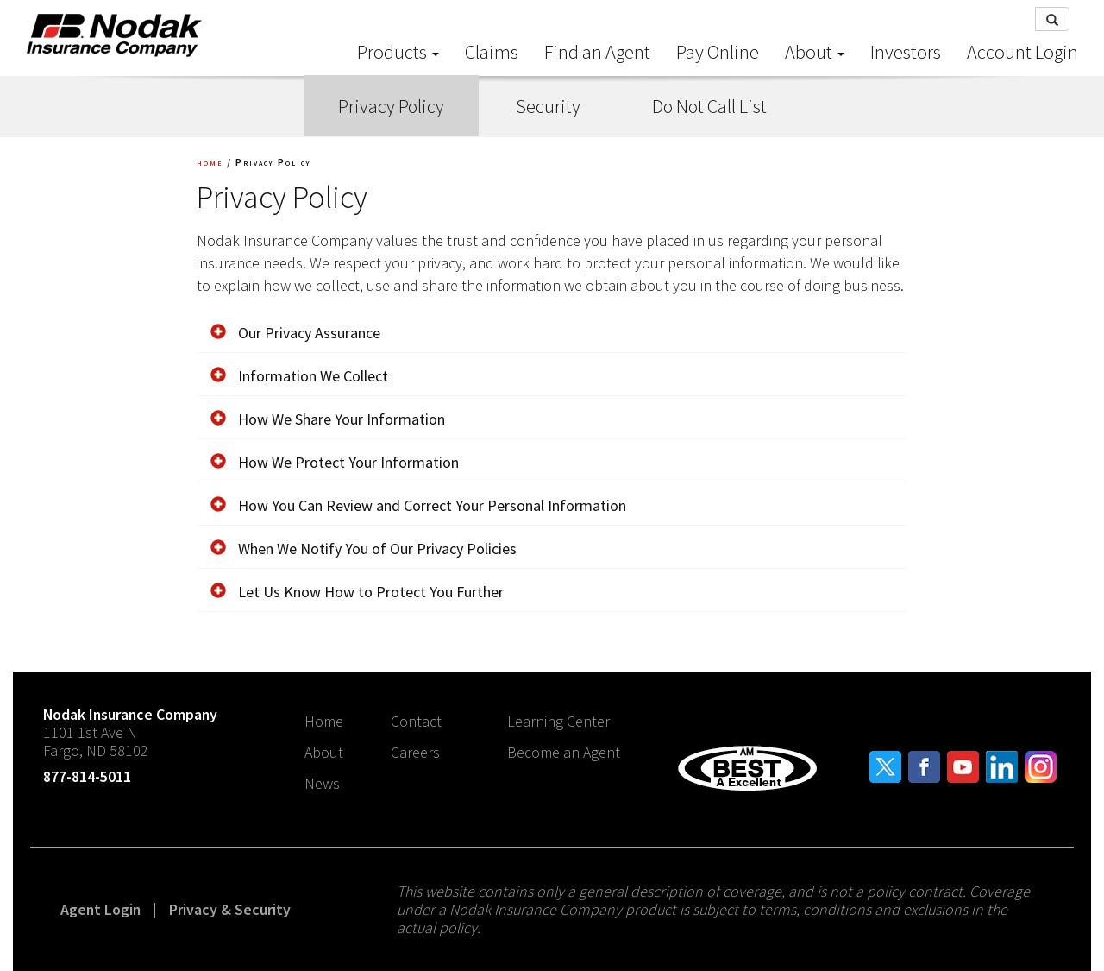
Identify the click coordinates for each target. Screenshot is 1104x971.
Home (323, 721)
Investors (905, 52)
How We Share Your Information (327, 419)
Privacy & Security (230, 909)
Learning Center (558, 721)
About (814, 52)
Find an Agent (597, 52)
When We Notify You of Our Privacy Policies (363, 548)
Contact (416, 721)
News (322, 783)
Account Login (1022, 52)
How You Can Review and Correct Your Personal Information (418, 505)
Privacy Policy (391, 106)
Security (548, 106)
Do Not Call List (709, 106)
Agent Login (100, 909)
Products (398, 52)
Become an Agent (563, 752)
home (210, 161)
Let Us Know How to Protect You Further (357, 592)
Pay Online (717, 52)
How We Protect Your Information (334, 462)
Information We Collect (299, 376)
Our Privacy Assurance (295, 333)
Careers (415, 752)
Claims (491, 52)
